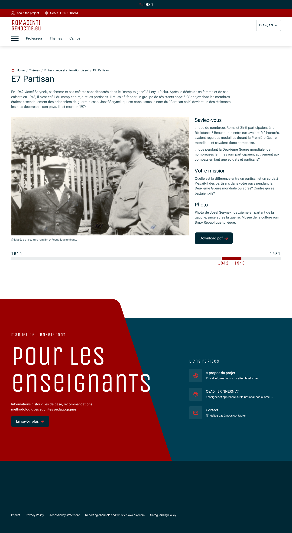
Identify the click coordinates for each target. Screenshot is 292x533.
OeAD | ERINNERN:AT (239, 391)
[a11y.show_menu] (15, 38)
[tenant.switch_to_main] (146, 4)
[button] (268, 25)
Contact (212, 410)
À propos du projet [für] (220, 373)
